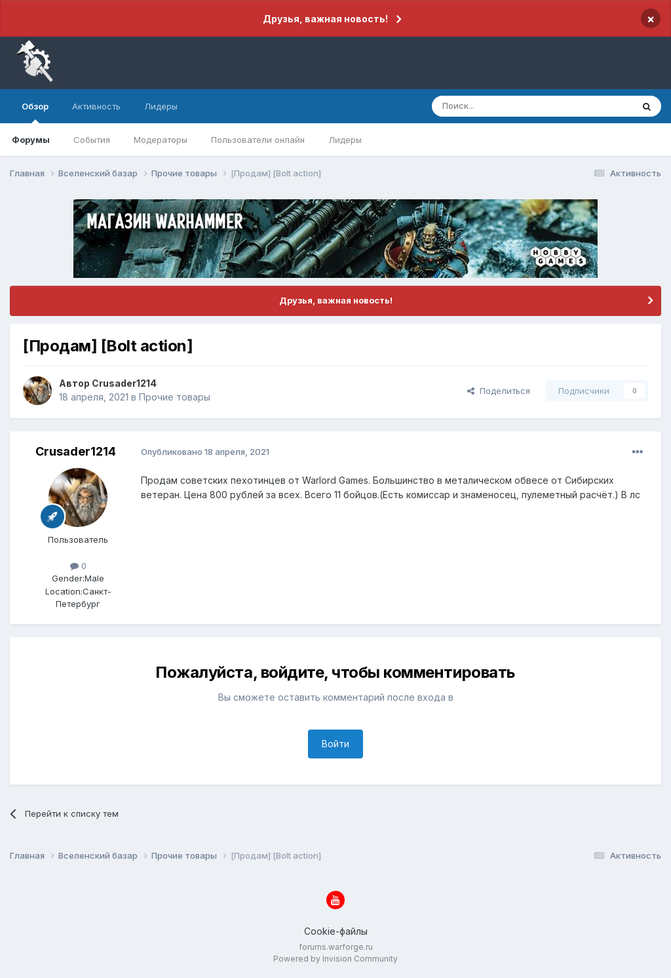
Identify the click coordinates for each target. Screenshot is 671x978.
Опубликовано (205, 451)
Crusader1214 (124, 383)
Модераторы (160, 139)
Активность (96, 106)
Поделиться (498, 390)
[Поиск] (502, 106)
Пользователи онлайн (258, 139)
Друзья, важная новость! (325, 18)
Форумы (31, 139)
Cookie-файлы (336, 931)
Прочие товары (174, 396)
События (91, 139)
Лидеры (345, 139)
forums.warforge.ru (336, 947)
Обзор (35, 112)
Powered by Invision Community (335, 959)
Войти (335, 743)
